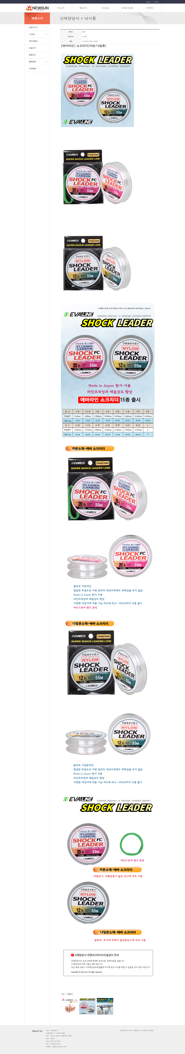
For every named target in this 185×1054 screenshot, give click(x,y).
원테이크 (32, 55)
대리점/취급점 (127, 8)
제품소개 (83, 8)
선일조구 (32, 48)
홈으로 (148, 2)
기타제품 (32, 68)
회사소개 (61, 8)
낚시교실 (105, 8)
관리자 (156, 2)
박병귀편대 (33, 41)
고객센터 (149, 8)
